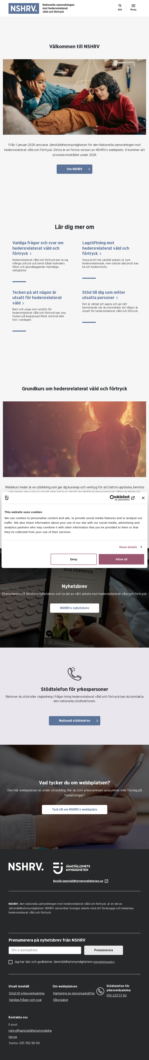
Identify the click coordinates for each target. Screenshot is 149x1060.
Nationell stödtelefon (74, 720)
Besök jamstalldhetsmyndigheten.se (78, 881)
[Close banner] (143, 497)
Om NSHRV (74, 169)
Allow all (121, 559)
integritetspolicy (104, 962)
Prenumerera (103, 950)
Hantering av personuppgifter (74, 993)
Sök (120, 10)
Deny (73, 559)
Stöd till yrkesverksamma (26, 993)
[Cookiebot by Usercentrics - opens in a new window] (118, 498)
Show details (128, 546)
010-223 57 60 (117, 995)
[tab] (30, 986)
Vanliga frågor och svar (25, 1000)
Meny (133, 10)
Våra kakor (60, 1000)
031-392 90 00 (29, 1043)
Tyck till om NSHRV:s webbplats (74, 809)
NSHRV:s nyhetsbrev (74, 608)
